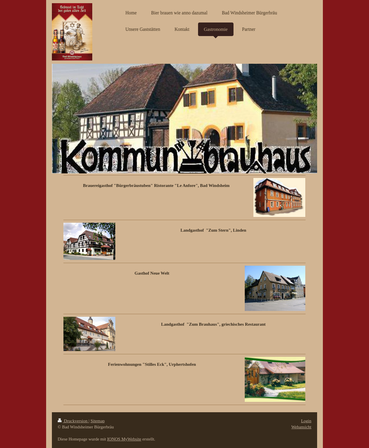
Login (306, 421)
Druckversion (73, 421)
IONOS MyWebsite (124, 439)
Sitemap (98, 421)
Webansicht (301, 427)
